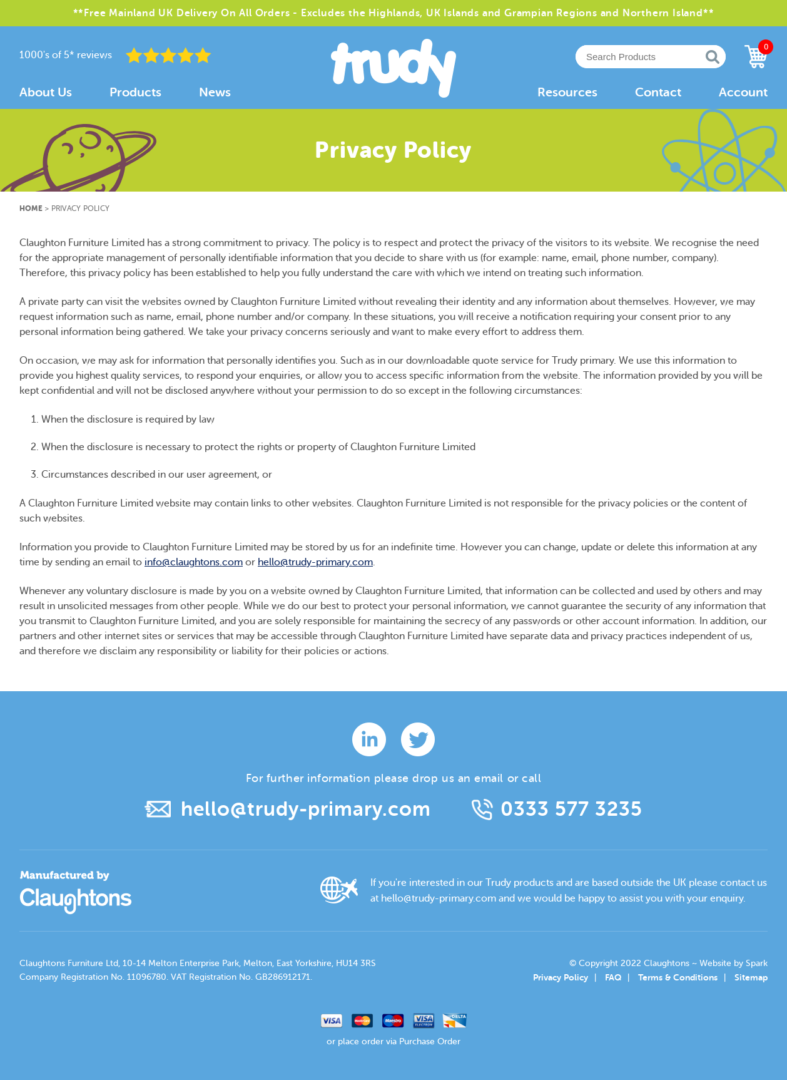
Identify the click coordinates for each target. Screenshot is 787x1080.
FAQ (613, 977)
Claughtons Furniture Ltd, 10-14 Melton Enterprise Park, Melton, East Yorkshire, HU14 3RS (197, 963)
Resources (567, 92)
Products (135, 92)
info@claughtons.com (194, 562)
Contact (658, 92)
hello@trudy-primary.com (315, 562)
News (215, 92)
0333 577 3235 (571, 809)
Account (743, 92)
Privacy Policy (560, 977)
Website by (733, 963)
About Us (45, 92)
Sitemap (751, 977)
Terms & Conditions (678, 977)
